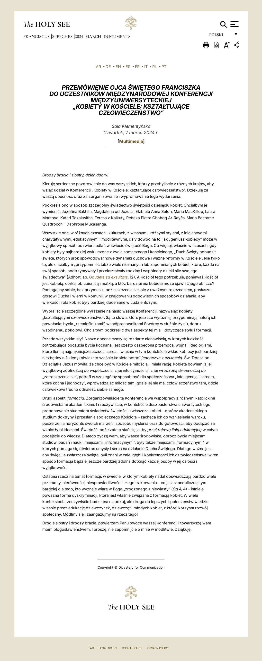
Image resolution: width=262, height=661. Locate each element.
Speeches (62, 36)
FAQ (91, 648)
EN (118, 66)
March (93, 36)
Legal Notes (108, 648)
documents (117, 36)
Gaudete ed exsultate (108, 277)
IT (146, 66)
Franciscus (37, 36)
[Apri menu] (234, 24)
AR (98, 66)
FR (137, 66)
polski (220, 36)
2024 (79, 36)
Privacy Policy (158, 648)
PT (164, 66)
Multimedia (131, 141)
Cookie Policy (132, 648)
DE (108, 66)
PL (154, 66)
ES (128, 66)
